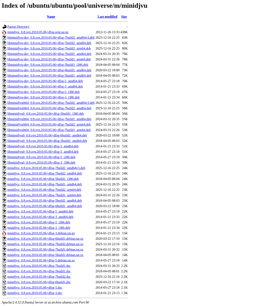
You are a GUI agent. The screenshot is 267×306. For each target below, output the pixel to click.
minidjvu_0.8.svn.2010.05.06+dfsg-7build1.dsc (39, 266)
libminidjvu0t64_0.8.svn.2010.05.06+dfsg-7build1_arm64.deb (49, 130)
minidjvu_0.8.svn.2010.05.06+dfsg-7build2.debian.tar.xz (45, 244)
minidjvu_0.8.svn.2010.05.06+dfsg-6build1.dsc (39, 282)
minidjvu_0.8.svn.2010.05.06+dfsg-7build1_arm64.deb (44, 195)
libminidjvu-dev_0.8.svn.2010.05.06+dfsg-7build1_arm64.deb (49, 59)
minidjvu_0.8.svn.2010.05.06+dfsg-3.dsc (34, 293)
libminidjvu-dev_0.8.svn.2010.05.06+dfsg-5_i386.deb (43, 92)
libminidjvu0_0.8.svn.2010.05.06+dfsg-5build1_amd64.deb (47, 141)
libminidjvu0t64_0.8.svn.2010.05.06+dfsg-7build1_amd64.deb (49, 119)
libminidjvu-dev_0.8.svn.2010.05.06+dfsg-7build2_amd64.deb (49, 43)
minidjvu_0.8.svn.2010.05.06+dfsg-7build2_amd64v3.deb (46, 168)
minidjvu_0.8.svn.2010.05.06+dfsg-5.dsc (34, 287)
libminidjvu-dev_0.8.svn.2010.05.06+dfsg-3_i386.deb (43, 97)
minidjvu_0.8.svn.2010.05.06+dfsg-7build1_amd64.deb (44, 184)
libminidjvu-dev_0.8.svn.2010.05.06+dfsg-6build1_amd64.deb (49, 70)
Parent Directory (18, 26)
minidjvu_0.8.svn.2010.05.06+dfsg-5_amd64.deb (40, 211)
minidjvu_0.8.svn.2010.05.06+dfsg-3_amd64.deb (40, 217)
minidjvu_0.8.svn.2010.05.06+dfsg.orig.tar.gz (37, 32)
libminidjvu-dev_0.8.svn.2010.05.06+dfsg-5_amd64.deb (45, 81)
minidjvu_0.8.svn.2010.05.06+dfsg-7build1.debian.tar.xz (45, 249)
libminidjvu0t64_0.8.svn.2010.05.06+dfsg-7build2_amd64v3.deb (51, 103)
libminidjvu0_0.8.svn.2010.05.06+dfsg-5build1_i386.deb (45, 113)
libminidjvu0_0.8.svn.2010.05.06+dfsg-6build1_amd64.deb (47, 135)
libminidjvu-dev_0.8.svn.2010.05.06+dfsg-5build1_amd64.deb (49, 75)
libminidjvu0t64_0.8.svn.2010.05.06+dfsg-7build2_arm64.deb (49, 124)
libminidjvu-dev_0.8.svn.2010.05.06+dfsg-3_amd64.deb (45, 86)
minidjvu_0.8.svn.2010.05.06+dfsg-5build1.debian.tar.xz (45, 255)
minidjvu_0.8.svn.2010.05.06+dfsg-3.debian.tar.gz (41, 233)
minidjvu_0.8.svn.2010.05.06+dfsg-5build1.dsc (39, 271)
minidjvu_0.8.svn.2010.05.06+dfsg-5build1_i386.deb (43, 179)
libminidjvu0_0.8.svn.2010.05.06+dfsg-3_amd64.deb (42, 146)
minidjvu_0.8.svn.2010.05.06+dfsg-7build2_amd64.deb (44, 173)
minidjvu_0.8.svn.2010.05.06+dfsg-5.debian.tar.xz (41, 260)
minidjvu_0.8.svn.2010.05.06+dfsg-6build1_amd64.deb (44, 206)
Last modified (107, 16)
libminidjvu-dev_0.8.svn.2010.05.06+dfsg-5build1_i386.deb (47, 64)
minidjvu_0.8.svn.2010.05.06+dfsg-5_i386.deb (38, 222)
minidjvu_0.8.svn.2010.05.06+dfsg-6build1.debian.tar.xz (45, 238)
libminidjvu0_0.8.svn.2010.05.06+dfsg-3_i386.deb (41, 162)
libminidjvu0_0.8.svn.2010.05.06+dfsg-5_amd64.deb (42, 151)
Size (124, 16)
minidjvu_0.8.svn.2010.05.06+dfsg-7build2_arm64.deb (44, 189)
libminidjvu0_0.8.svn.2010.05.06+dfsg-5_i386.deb (41, 157)
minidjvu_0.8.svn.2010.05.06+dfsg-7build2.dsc (39, 276)
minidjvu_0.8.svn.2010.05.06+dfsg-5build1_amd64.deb (44, 200)
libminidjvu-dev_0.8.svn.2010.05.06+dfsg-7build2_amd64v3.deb (51, 37)
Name (51, 16)
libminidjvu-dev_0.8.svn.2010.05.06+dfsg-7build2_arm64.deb (49, 48)
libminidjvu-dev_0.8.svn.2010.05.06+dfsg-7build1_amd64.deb (49, 54)
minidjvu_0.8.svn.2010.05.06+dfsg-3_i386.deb (38, 228)
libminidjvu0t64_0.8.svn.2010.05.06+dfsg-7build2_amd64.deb (49, 108)
